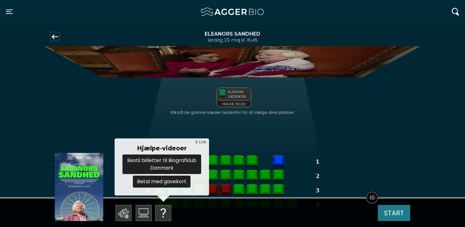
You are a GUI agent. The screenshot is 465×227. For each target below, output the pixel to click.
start (394, 213)
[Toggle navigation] (9, 12)
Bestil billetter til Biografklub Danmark (161, 164)
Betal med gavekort (161, 181)
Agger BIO (216, 11)
